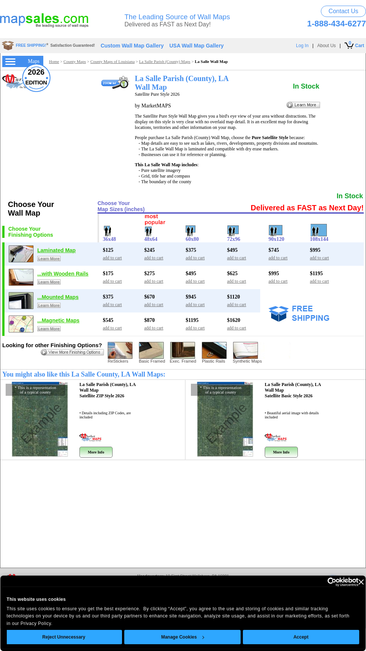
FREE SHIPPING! (31, 45)
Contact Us (343, 11)
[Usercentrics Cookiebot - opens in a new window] (319, 582)
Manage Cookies (176, 637)
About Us (326, 45)
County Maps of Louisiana (112, 61)
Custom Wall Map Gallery (132, 46)
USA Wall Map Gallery (196, 46)
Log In (302, 45)
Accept (294, 637)
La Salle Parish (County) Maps (164, 61)
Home (54, 61)
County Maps (75, 61)
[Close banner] (354, 582)
